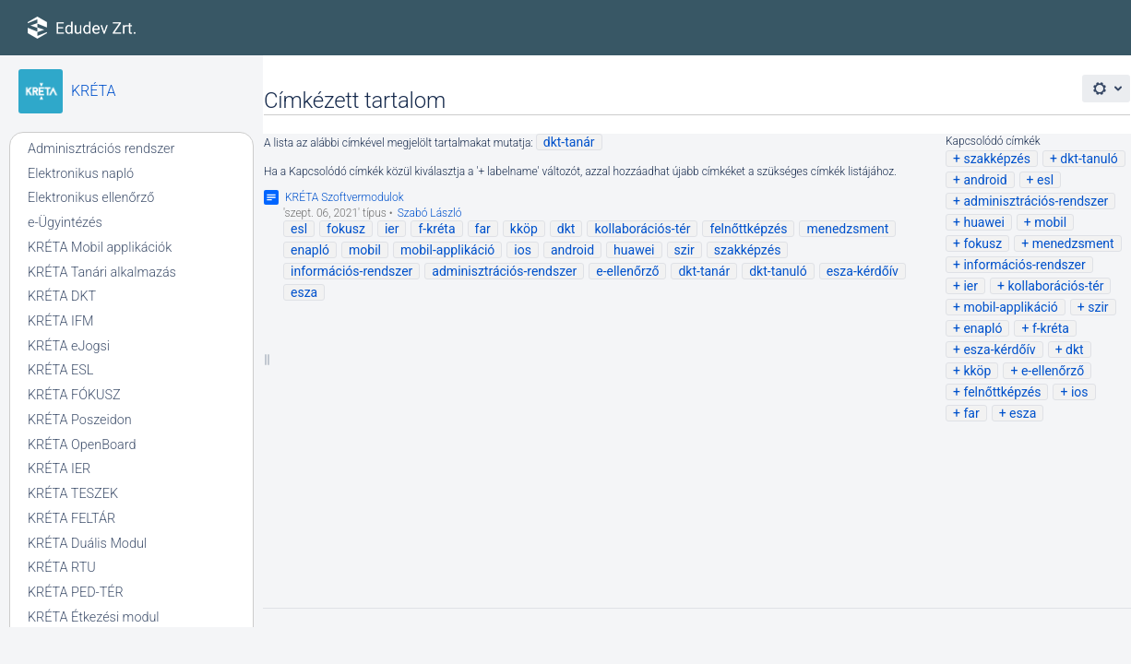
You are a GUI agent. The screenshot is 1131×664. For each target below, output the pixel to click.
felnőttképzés (1002, 392)
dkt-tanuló (1088, 158)
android (984, 179)
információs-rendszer (1024, 264)
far (971, 413)
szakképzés (996, 158)
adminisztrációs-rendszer (1035, 201)
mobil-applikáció (1010, 307)
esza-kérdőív (999, 349)
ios (1080, 392)
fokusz (982, 243)
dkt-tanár (569, 142)
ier (970, 286)
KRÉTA (93, 91)
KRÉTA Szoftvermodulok (344, 197)
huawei (983, 222)
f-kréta (1050, 328)
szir (1098, 307)
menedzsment (1073, 243)
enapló (982, 328)
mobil (1050, 222)
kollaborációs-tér (1055, 286)
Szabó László (430, 213)
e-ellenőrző (1052, 370)
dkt (1075, 349)
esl (1045, 179)
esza (1022, 413)
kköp (977, 370)
